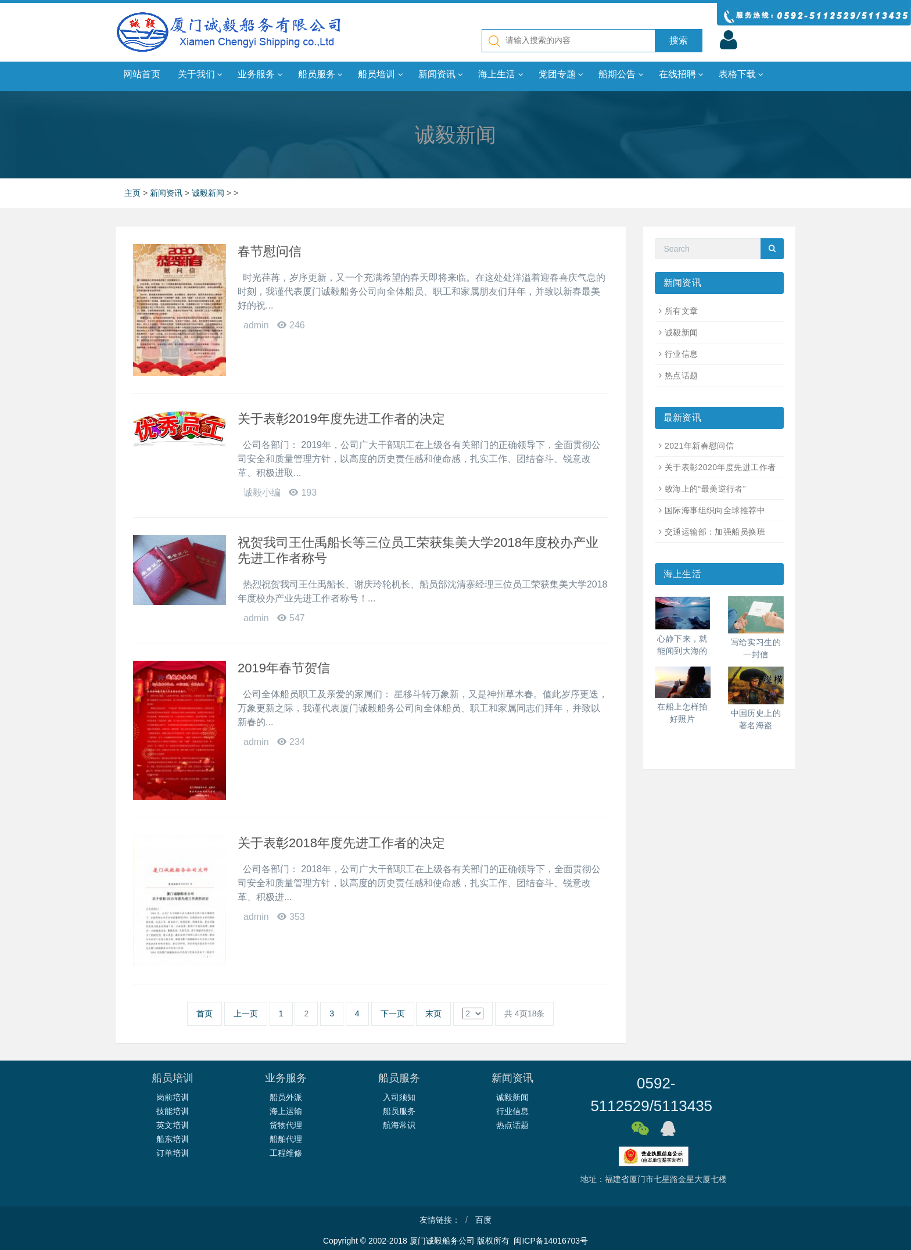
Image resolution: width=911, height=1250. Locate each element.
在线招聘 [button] (681, 74)
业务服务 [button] (260, 74)
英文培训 (172, 1125)
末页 (433, 1013)
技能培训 (172, 1111)
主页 (132, 193)
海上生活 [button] (500, 74)
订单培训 (172, 1153)
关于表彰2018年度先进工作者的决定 (341, 843)
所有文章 (681, 311)
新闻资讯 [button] (440, 74)
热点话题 (681, 375)
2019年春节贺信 (284, 668)
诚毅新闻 (208, 193)
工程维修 (286, 1153)
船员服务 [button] (320, 74)
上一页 (246, 1013)
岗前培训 (172, 1097)
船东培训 (172, 1139)
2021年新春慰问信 (699, 445)
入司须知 (399, 1097)
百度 (483, 1219)
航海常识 (399, 1125)
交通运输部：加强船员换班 (715, 531)
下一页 (393, 1013)
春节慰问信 (270, 251)
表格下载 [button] (741, 74)
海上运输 (286, 1111)
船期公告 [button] (620, 74)
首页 (204, 1013)
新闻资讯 (166, 193)
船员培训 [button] (380, 74)
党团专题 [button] (561, 74)
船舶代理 (286, 1139)
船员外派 (286, 1097)
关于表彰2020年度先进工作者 (720, 467)
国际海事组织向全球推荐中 (715, 510)
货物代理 (286, 1125)
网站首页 (141, 74)
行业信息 (681, 354)
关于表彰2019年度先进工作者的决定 (341, 418)
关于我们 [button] (200, 74)
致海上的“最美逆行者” (705, 488)
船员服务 (399, 1111)
